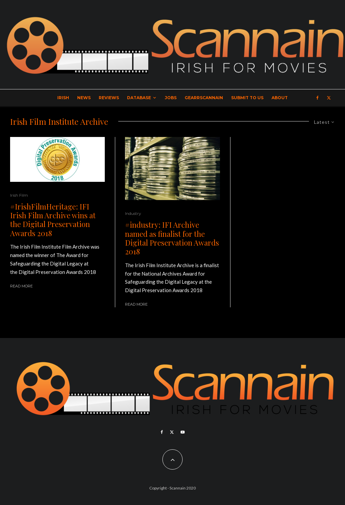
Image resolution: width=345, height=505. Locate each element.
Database (139, 97)
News (84, 97)
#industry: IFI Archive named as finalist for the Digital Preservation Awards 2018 (172, 238)
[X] (329, 97)
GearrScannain (204, 97)
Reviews (109, 97)
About (280, 97)
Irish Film (19, 195)
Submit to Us (247, 97)
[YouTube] (182, 432)
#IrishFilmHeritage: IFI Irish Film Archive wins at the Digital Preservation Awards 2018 (53, 220)
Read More (21, 286)
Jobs (171, 97)
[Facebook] (317, 97)
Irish (63, 97)
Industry (133, 213)
